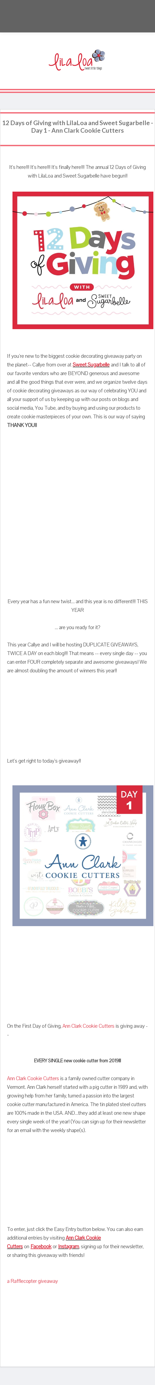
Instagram (68, 1246)
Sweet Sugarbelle (91, 364)
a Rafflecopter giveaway (32, 1281)
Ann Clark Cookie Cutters (88, 1026)
